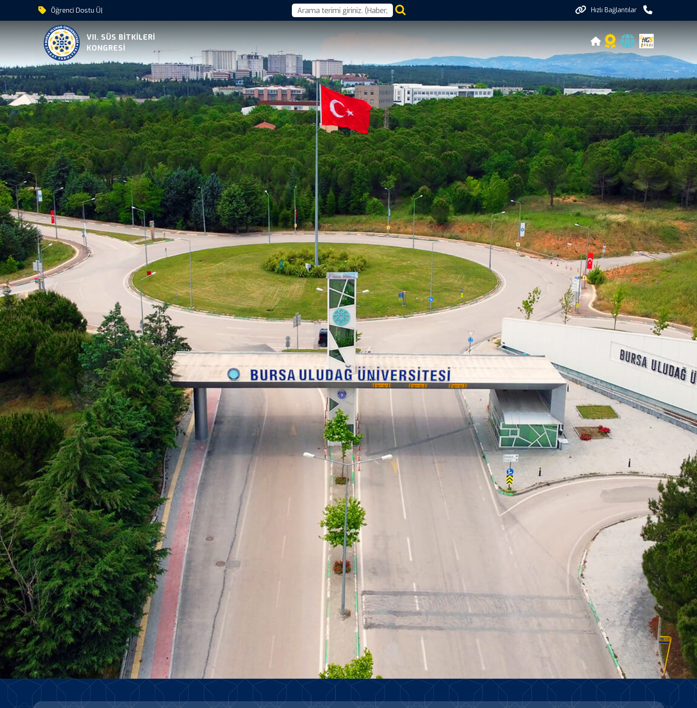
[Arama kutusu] (342, 10)
